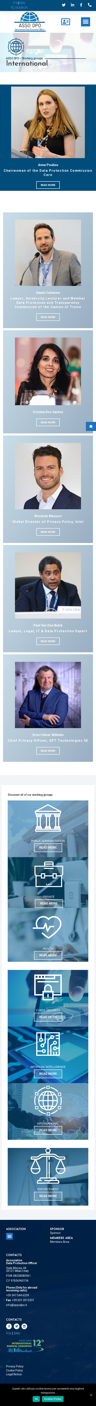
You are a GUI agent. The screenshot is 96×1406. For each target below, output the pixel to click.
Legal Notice (14, 1374)
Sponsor (55, 1232)
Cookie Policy (14, 1370)
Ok (36, 1398)
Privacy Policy (14, 1366)
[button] (85, 21)
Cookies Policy (53, 1398)
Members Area (59, 1241)
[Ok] (91, 1395)
